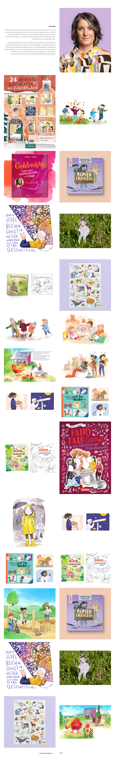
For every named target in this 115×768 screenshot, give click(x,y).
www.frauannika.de (45, 753)
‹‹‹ (61, 753)
